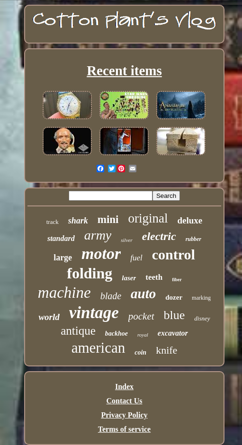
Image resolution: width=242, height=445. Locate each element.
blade (110, 296)
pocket (141, 316)
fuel (136, 257)
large (63, 257)
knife (166, 350)
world (48, 317)
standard (61, 238)
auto (143, 293)
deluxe (189, 220)
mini (108, 219)
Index (124, 387)
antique (78, 330)
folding (89, 273)
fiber (177, 279)
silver (126, 240)
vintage (94, 312)
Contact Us (124, 401)
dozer (173, 297)
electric (159, 236)
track (52, 221)
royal (142, 335)
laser (129, 278)
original (148, 218)
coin (140, 352)
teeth (153, 277)
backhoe (116, 333)
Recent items (124, 70)
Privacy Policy (124, 415)
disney (202, 318)
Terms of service (124, 429)
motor (101, 253)
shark (78, 220)
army (98, 235)
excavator (173, 333)
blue (174, 315)
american (98, 347)
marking (201, 297)
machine (64, 292)
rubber (193, 239)
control (173, 254)
